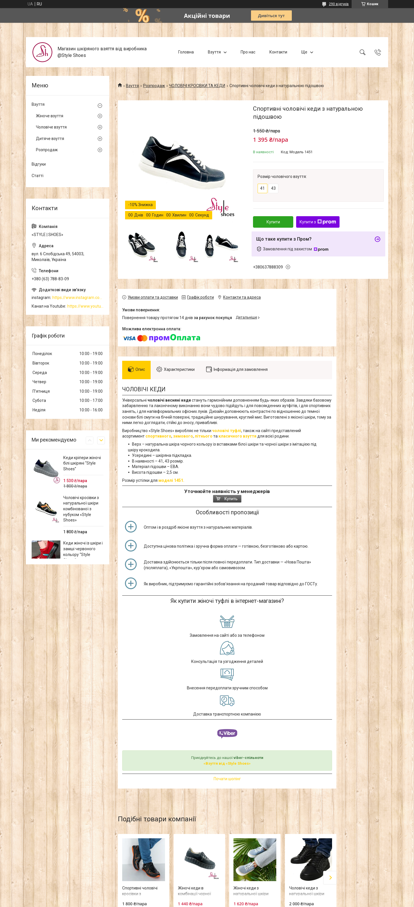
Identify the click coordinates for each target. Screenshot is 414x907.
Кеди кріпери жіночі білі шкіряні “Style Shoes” (82, 463)
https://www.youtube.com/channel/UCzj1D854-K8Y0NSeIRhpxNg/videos (85, 306)
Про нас (248, 52)
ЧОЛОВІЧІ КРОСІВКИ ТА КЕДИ (197, 85)
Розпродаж (154, 85)
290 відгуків (339, 4)
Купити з (318, 222)
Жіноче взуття (49, 116)
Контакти (278, 52)
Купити (273, 222)
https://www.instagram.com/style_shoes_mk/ (77, 297)
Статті (37, 175)
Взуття (214, 52)
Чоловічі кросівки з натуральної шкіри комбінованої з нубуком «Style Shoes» (81, 508)
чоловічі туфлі (226, 430)
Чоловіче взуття (51, 127)
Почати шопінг (227, 778)
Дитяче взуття (50, 138)
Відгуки (39, 164)
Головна (186, 52)
